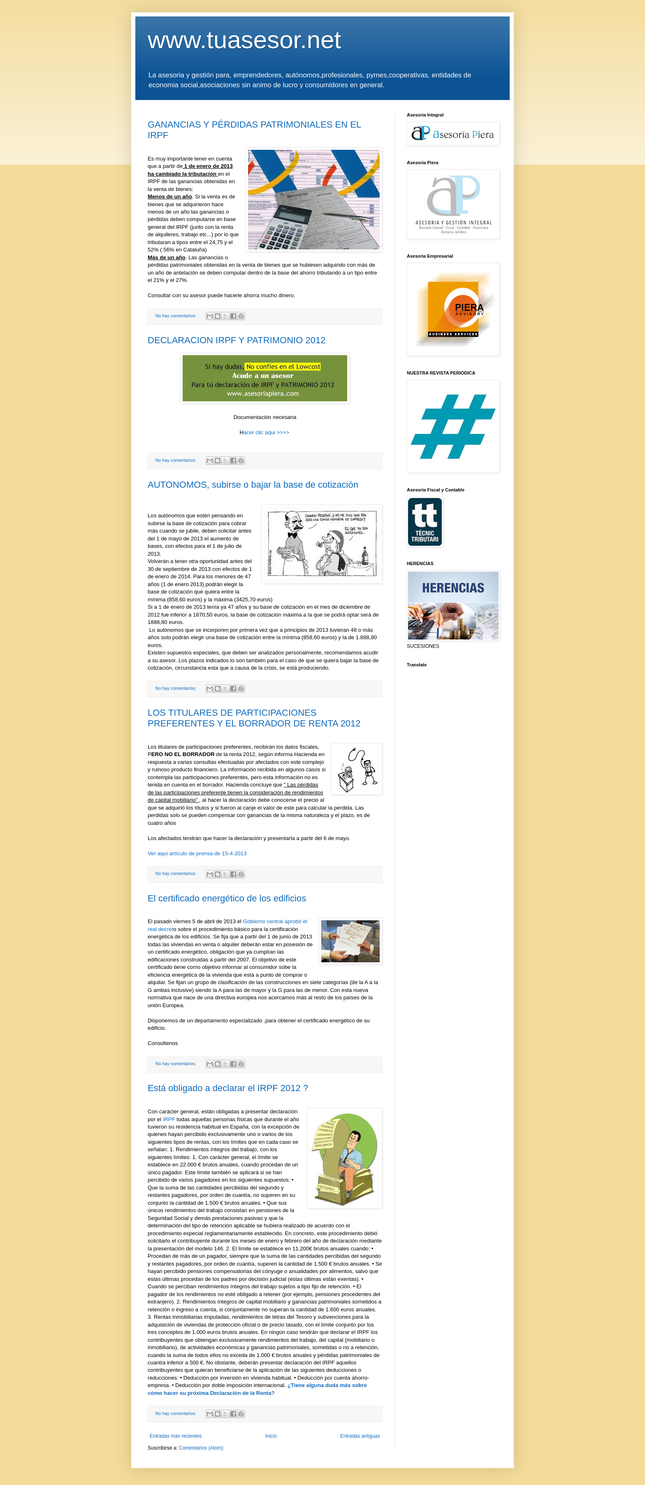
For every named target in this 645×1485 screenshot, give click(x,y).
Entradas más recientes (176, 1436)
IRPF (169, 1119)
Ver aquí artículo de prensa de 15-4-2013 (197, 853)
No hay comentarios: (176, 315)
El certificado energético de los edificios (227, 898)
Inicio (271, 1436)
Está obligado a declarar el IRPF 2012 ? (228, 1088)
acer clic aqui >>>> (266, 432)
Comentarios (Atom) (201, 1448)
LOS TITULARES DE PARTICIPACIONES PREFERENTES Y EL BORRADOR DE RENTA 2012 (254, 718)
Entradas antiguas (360, 1436)
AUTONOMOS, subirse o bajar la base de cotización (253, 484)
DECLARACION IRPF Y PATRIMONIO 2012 (236, 340)
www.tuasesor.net (244, 40)
